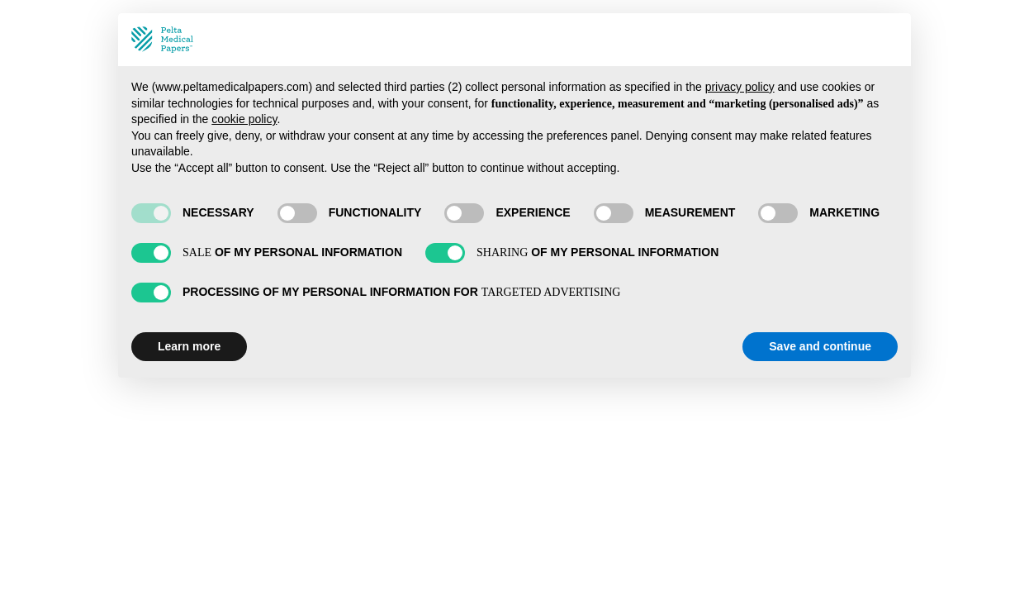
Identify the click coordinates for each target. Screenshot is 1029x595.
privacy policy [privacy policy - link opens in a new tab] (740, 86)
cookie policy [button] (244, 119)
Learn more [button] (189, 346)
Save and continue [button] (820, 346)
